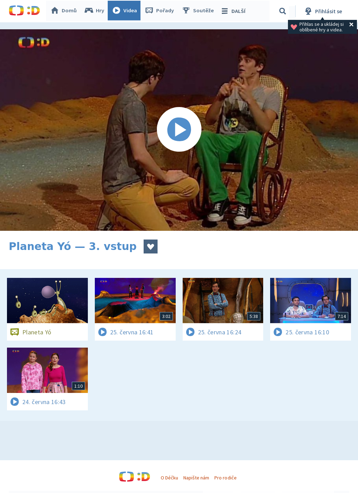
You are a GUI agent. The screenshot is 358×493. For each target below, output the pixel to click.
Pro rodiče (225, 478)
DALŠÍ (234, 11)
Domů (64, 11)
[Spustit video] (179, 130)
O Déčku (169, 478)
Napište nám (196, 478)
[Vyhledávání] (283, 11)
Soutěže (199, 11)
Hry (95, 11)
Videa (126, 11)
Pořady (161, 11)
